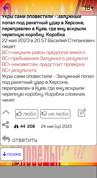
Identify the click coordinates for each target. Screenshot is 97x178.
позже (12, 154)
